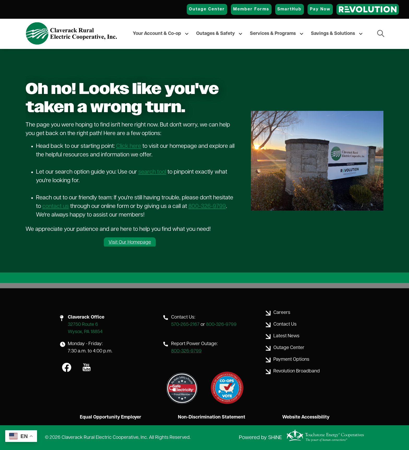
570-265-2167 (185, 324)
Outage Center (207, 9)
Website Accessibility (305, 417)
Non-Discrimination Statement (211, 417)
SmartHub (289, 9)
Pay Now (320, 9)
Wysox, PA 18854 (85, 331)
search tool (152, 172)
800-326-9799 (207, 207)
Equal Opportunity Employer (110, 417)
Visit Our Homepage (130, 242)
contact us (55, 207)
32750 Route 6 (83, 324)
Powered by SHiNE (260, 437)
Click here (128, 146)
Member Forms (251, 9)
